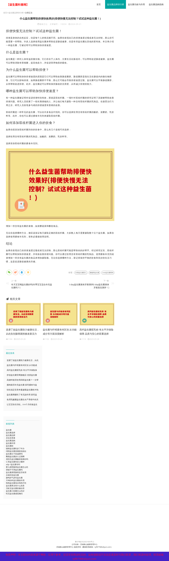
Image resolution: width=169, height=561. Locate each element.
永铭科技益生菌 (12, 475)
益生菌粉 (9, 446)
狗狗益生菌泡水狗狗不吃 (16, 483)
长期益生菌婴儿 (80, 273)
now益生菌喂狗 (107, 273)
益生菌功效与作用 (134, 4)
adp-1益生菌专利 (13, 464)
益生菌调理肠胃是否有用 (16, 472)
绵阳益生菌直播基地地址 (16, 451)
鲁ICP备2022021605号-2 (84, 542)
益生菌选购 (10, 440)
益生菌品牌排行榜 (113, 4)
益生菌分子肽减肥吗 (14, 454)
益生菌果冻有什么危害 (15, 485)
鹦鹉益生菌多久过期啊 (15, 456)
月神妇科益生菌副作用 (15, 480)
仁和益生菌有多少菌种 (15, 462)
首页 (97, 4)
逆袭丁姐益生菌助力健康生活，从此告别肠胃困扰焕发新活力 (22, 332)
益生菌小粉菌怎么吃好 (15, 491)
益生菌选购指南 (154, 4)
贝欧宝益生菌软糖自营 (15, 488)
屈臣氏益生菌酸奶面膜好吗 (17, 459)
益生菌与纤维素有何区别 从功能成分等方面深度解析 (60, 332)
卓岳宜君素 (10, 438)
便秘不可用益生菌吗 (14, 470)
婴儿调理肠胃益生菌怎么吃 (17, 467)
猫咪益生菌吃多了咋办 (15, 448)
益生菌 (8, 430)
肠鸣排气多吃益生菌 (14, 478)
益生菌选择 (10, 432)
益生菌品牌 (10, 435)
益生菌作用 (10, 443)
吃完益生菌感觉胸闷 (14, 493)
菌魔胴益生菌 (94, 273)
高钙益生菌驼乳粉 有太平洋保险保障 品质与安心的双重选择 (96, 332)
